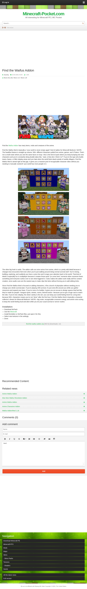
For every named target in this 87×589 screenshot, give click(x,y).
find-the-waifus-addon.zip (35, 324)
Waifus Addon (13, 145)
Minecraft (13, 312)
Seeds (5, 569)
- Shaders (6, 565)
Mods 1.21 (17, 77)
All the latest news (9, 575)
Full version (10, 27)
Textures (6, 562)
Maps (5, 551)
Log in (6, 2)
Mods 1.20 (24, 77)
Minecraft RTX (8, 544)
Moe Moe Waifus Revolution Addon (14, 398)
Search (83, 23)
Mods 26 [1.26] (8, 77)
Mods (5, 548)
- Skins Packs (8, 558)
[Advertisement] (43, 48)
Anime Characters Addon (11, 406)
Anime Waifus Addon (9, 394)
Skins (5, 555)
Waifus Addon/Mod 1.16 (10, 411)
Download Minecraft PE (11, 541)
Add (43, 471)
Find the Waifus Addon (18, 70)
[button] (5, 439)
